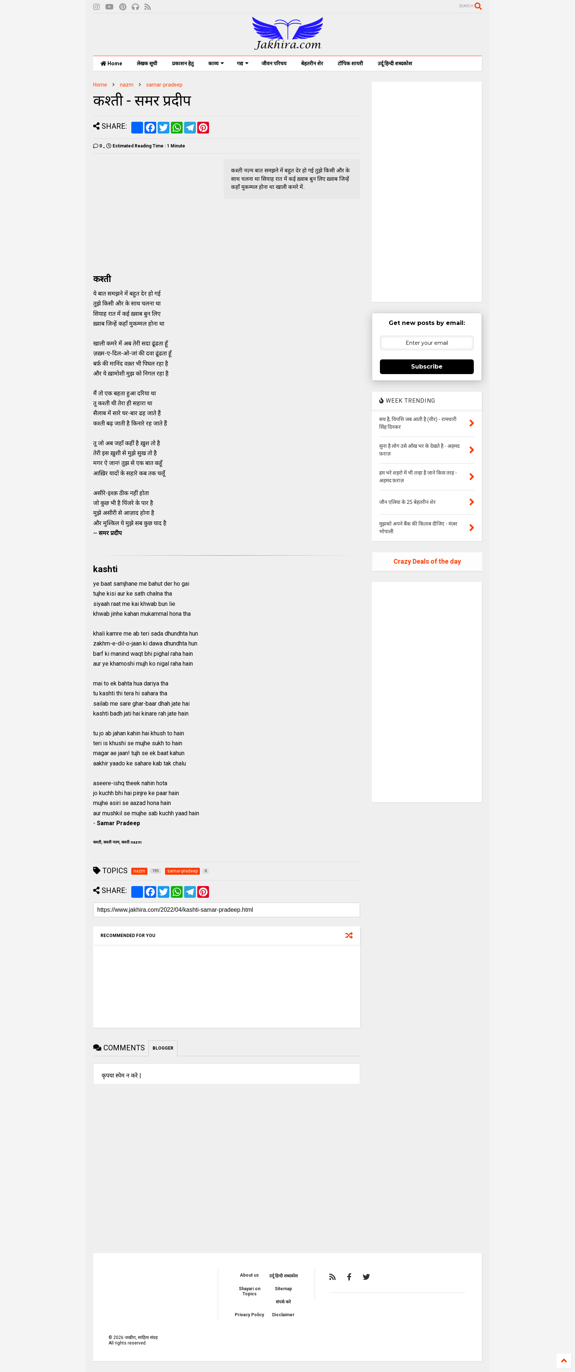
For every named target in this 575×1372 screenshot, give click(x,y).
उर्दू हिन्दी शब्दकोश (395, 63)
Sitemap (283, 1288)
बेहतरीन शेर (312, 63)
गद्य (243, 63)
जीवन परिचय (273, 63)
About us (249, 1275)
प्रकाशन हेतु (183, 63)
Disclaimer (283, 1314)
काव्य (216, 63)
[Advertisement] (154, 210)
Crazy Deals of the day (427, 561)
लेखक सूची (147, 63)
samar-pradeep (164, 85)
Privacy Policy (249, 1314)
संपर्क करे (283, 1302)
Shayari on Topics (249, 1291)
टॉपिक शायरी (350, 63)
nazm (126, 85)
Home (111, 63)
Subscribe (427, 366)
